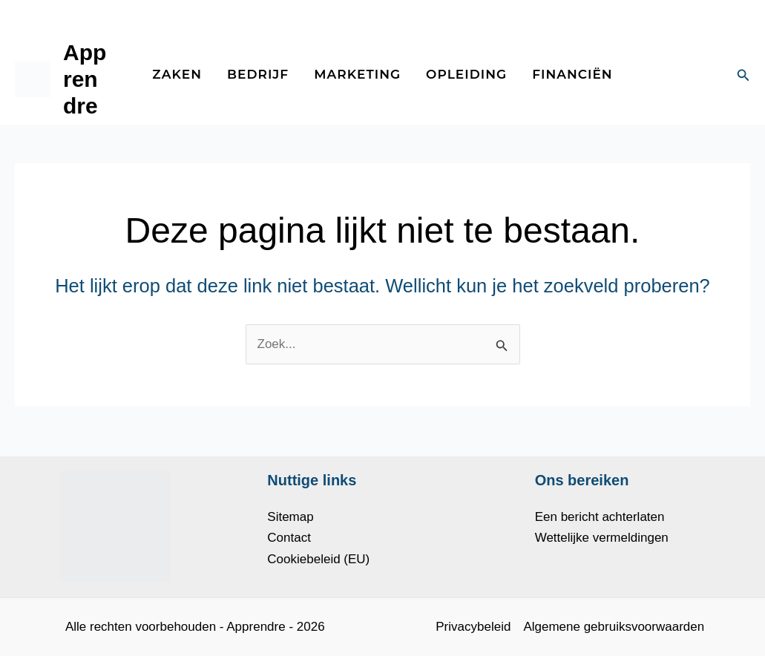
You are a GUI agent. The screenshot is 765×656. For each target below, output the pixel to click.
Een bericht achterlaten (600, 517)
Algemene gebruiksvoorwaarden (613, 627)
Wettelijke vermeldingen (602, 538)
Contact (289, 538)
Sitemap (290, 517)
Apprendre (84, 79)
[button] (743, 75)
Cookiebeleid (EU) (318, 559)
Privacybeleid (473, 627)
